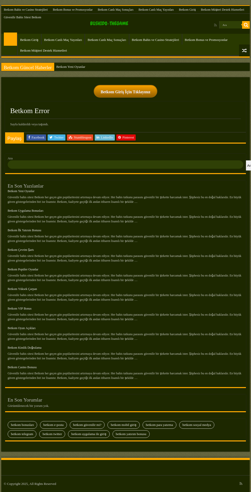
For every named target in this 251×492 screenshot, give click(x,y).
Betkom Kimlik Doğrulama (24, 347)
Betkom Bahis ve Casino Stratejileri (26, 9)
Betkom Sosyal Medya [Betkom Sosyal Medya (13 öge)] (197, 425)
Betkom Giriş (187, 9)
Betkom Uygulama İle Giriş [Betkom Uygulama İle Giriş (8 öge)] (88, 434)
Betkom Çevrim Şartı (21, 250)
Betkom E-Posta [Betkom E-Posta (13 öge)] (53, 425)
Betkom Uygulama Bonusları (26, 210)
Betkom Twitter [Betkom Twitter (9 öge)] (52, 434)
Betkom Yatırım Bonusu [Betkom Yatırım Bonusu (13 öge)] (131, 434)
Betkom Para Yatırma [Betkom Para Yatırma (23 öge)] (159, 425)
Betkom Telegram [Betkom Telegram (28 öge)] (22, 434)
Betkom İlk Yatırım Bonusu (24, 230)
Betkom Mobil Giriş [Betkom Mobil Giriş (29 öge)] (123, 425)
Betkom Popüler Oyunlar (23, 269)
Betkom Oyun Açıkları (22, 328)
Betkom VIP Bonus (20, 308)
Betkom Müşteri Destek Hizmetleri (222, 9)
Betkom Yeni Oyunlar (70, 67)
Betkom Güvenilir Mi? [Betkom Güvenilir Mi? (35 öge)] (87, 425)
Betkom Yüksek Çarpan (22, 289)
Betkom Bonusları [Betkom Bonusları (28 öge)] (22, 425)
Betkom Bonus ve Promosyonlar (73, 9)
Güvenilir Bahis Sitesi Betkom (22, 17)
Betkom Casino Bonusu (22, 367)
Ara (10, 158)
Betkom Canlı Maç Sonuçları (115, 9)
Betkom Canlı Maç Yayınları (156, 9)
